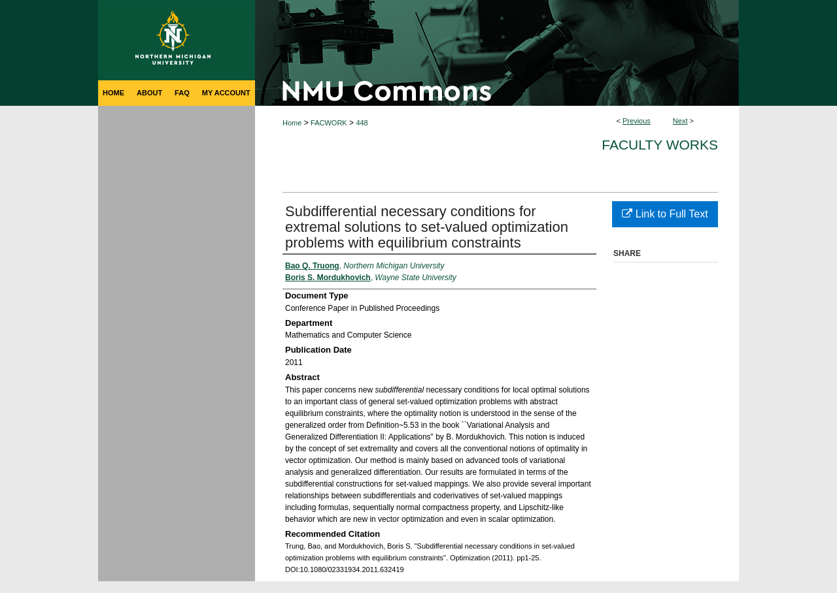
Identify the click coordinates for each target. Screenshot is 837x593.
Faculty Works (660, 144)
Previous (637, 121)
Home (291, 123)
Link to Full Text (665, 213)
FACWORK (329, 123)
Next (680, 121)
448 (361, 123)
